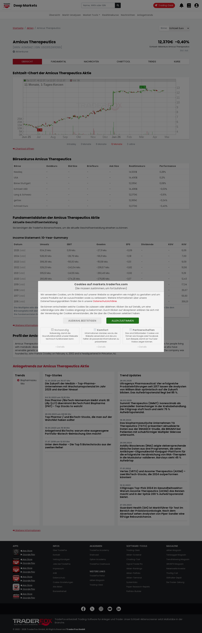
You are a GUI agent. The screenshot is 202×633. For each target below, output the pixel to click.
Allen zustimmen (123, 320)
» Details (60, 346)
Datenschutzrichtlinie (105, 301)
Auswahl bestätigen (82, 320)
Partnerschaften (144, 330)
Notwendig (61, 330)
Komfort (102, 330)
